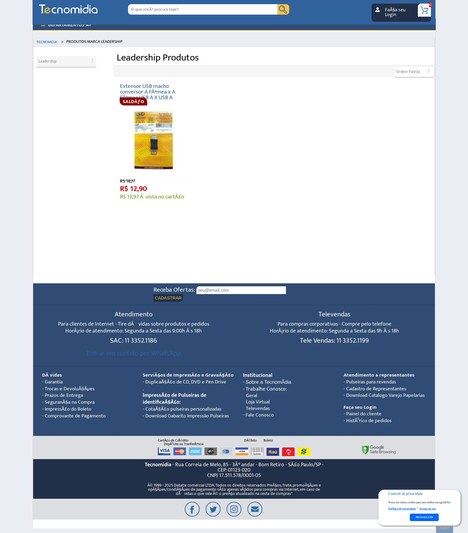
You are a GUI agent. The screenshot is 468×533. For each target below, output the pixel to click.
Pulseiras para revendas (372, 382)
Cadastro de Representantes (378, 389)
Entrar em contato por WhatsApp (134, 354)
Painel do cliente (364, 415)
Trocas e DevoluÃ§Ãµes (71, 389)
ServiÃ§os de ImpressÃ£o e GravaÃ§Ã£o (174, 379)
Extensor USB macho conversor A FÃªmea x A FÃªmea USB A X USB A (147, 91)
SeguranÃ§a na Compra (72, 403)
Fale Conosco (260, 417)
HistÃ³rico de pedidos (370, 422)
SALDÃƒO (133, 101)
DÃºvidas (52, 376)
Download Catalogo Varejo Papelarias (388, 396)
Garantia (54, 382)
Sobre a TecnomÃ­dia (270, 383)
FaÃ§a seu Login (395, 12)
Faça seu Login (360, 408)
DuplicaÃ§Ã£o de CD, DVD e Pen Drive (187, 389)
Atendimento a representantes (379, 376)
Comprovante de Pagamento (77, 416)
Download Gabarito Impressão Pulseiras (179, 427)
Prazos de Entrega (65, 396)
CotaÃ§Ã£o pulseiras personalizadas (186, 416)
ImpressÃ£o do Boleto (70, 410)
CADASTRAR (169, 298)
